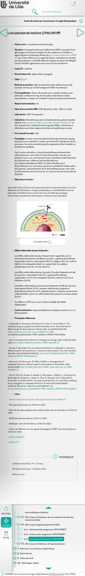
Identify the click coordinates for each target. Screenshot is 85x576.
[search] (53, 12)
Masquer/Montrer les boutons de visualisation (73, 4)
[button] (23, 79)
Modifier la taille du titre (81, 21)
